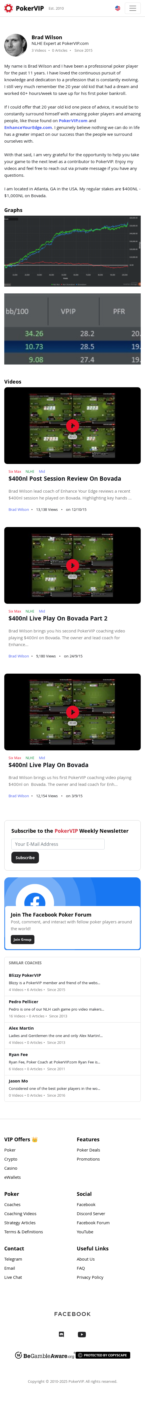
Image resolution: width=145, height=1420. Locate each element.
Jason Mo (18, 1081)
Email (9, 1268)
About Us (86, 1259)
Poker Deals (88, 1150)
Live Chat (13, 1278)
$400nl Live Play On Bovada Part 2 (58, 619)
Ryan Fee (18, 1055)
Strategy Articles (20, 1223)
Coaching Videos (20, 1214)
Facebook (86, 1205)
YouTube (85, 1232)
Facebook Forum (93, 1223)
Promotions (88, 1159)
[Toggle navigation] (133, 8)
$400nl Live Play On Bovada (48, 766)
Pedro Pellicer (23, 1002)
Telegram (13, 1259)
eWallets (12, 1178)
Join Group (23, 939)
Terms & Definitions (23, 1232)
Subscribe (25, 857)
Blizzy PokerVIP (25, 976)
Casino (10, 1168)
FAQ (81, 1268)
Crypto (10, 1159)
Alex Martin (21, 1028)
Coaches (12, 1205)
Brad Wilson (19, 510)
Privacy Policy (90, 1278)
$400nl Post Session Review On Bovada (65, 479)
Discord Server (91, 1214)
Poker (10, 1150)
